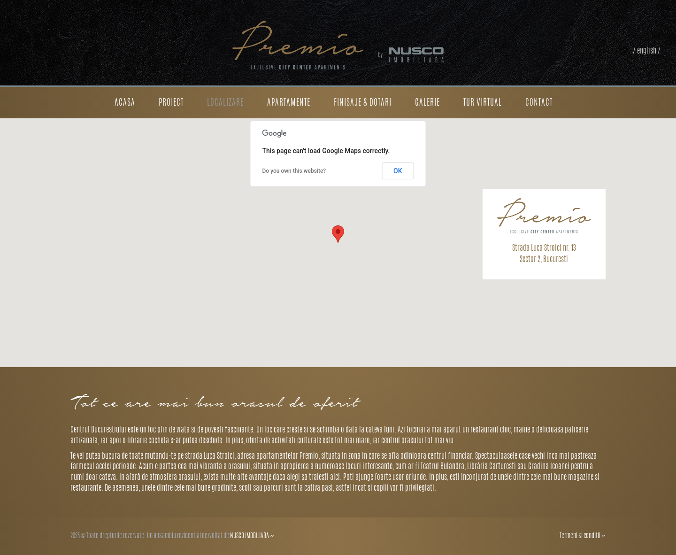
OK (397, 171)
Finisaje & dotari (363, 103)
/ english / (647, 51)
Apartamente (288, 103)
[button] (338, 234)
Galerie (427, 103)
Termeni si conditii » (583, 536)
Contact (539, 103)
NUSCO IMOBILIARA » (252, 536)
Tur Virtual (482, 103)
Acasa (125, 103)
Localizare (225, 103)
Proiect (171, 103)
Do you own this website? (294, 171)
